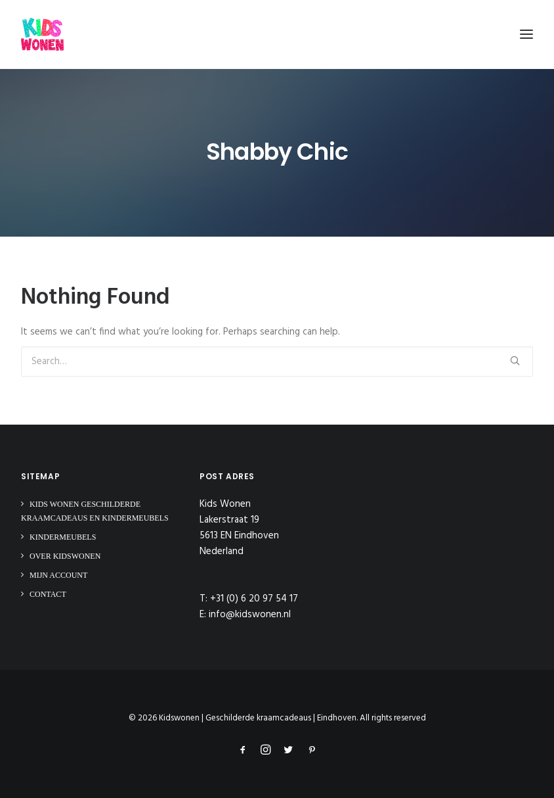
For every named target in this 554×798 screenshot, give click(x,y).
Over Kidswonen (65, 556)
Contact (48, 594)
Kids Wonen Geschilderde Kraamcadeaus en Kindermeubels (95, 511)
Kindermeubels (63, 537)
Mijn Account (58, 575)
